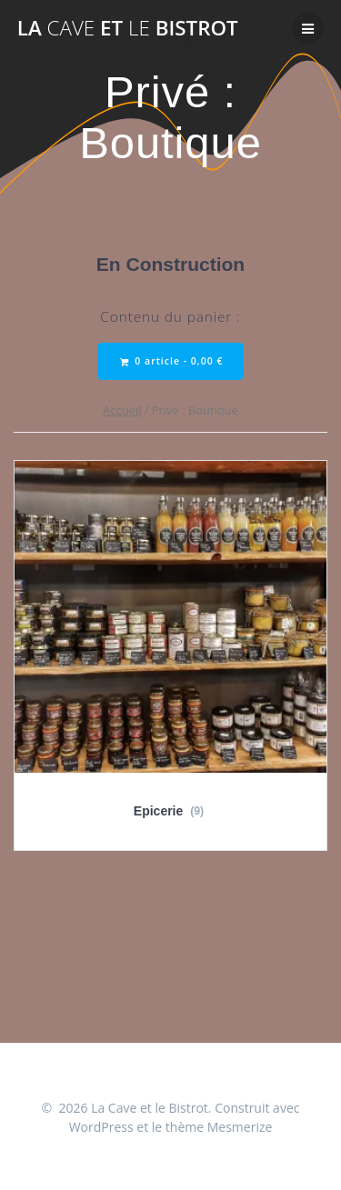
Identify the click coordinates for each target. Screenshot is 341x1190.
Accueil (122, 410)
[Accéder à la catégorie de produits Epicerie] (170, 648)
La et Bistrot (127, 28)
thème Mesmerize (219, 1126)
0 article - (172, 361)
